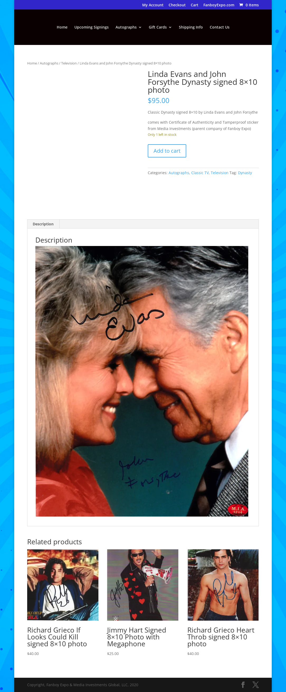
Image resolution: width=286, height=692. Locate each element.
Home (62, 27)
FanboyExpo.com (218, 5)
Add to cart (167, 150)
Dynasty (245, 172)
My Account (153, 5)
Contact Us (220, 27)
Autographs (126, 27)
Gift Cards (158, 27)
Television (69, 63)
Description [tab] (43, 223)
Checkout (177, 5)
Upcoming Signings (91, 27)
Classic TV (200, 172)
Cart (194, 5)
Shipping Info (191, 27)
